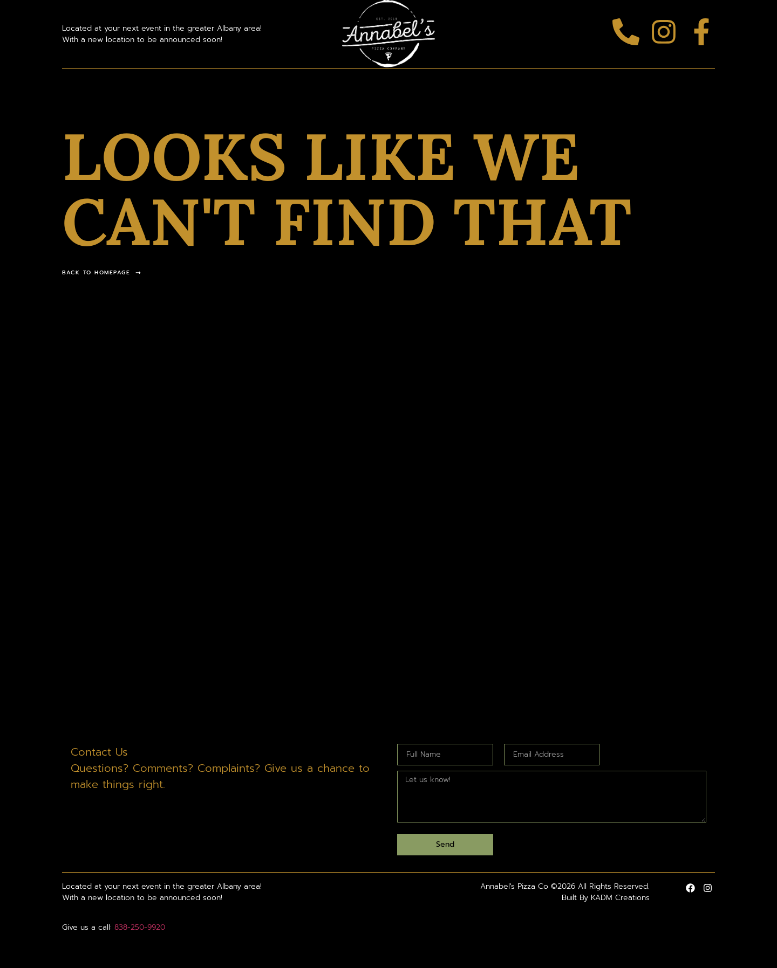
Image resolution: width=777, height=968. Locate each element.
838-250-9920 (139, 927)
